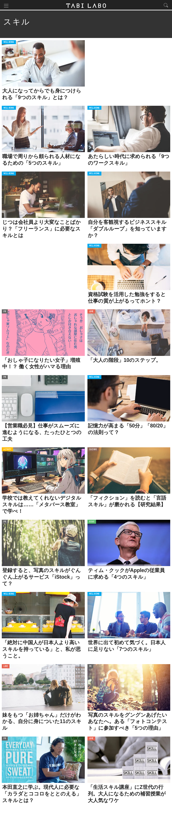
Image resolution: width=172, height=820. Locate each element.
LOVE (91, 312)
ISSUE (92, 522)
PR (5, 312)
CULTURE (93, 450)
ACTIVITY (7, 450)
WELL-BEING (9, 43)
